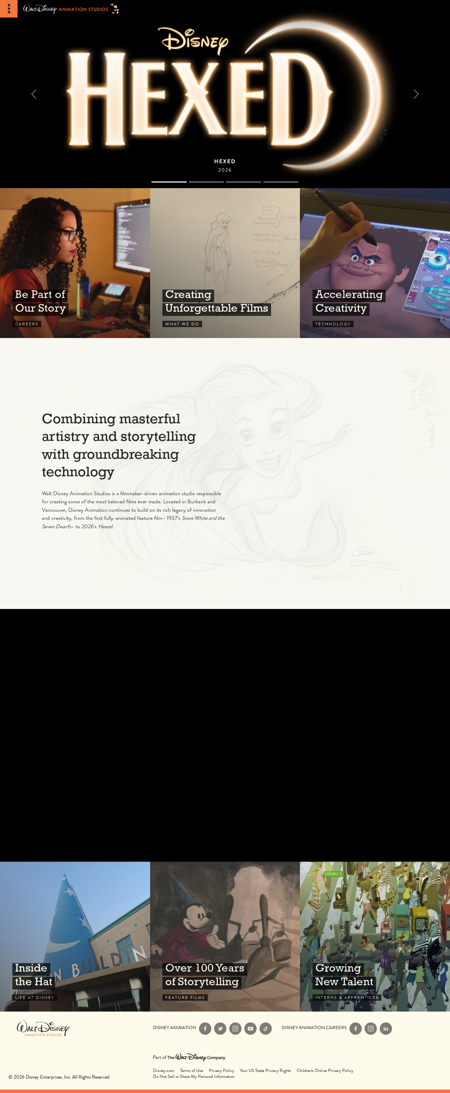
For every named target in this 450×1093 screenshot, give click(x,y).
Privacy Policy (221, 1070)
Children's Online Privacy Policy (325, 1070)
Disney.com (163, 1070)
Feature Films (225, 937)
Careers (75, 263)
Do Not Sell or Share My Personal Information (193, 1076)
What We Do (225, 263)
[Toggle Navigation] (9, 9)
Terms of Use (191, 1070)
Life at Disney (75, 937)
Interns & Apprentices (375, 937)
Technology (375, 263)
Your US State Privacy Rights (265, 1070)
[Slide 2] (243, 182)
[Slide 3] (280, 182)
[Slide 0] (169, 182)
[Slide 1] (206, 182)
